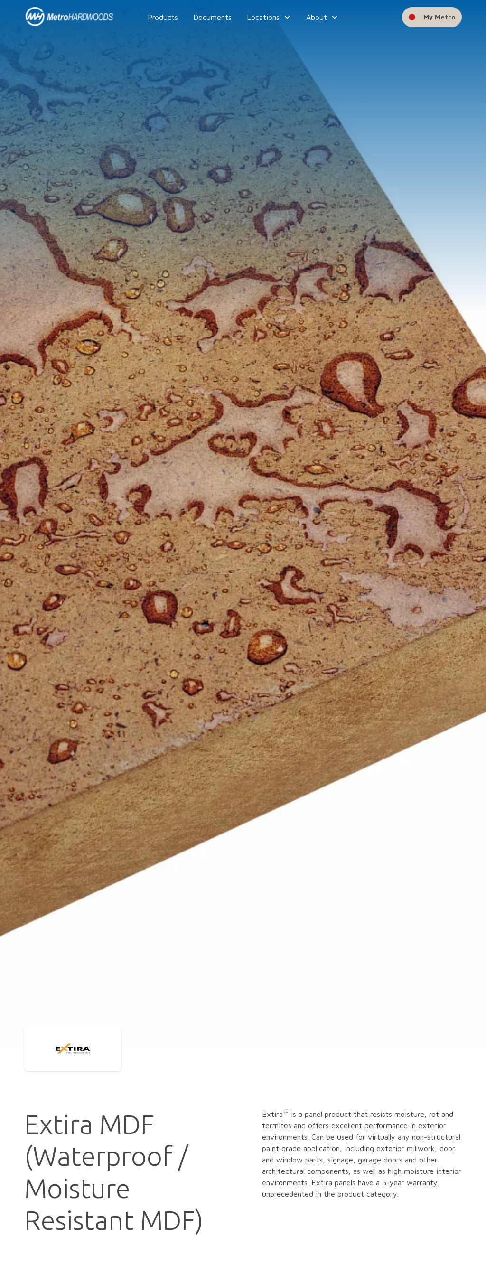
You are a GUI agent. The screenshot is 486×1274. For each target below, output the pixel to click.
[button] (269, 17)
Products (163, 17)
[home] (69, 17)
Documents (212, 17)
